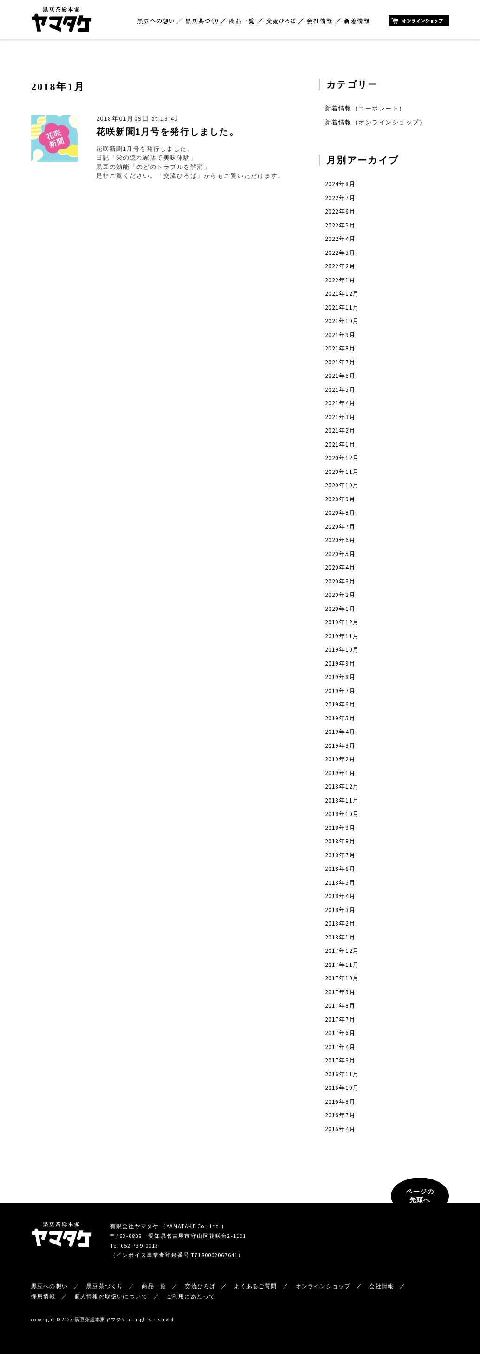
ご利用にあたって (190, 1296)
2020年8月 (340, 513)
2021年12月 (342, 294)
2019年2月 (340, 759)
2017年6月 (340, 1033)
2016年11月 (342, 1074)
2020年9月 (340, 499)
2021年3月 (340, 417)
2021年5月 (340, 390)
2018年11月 (342, 800)
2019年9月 (340, 663)
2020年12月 (342, 458)
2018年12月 (342, 786)
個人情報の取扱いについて (111, 1296)
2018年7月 (340, 855)
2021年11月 (342, 307)
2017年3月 (340, 1060)
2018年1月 (340, 937)
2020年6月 (340, 540)
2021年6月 (340, 376)
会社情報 (319, 21)
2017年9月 (340, 992)
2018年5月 (340, 883)
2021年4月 (340, 403)
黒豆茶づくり (201, 21)
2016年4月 (340, 1129)
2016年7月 (340, 1115)
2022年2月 (340, 266)
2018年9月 (340, 828)
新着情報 (357, 21)
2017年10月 (342, 978)
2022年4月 (340, 239)
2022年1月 (340, 280)
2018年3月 (340, 910)
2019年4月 (340, 732)
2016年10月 (342, 1088)
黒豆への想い (155, 21)
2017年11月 (342, 965)
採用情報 (43, 1296)
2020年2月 (340, 595)
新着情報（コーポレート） (365, 108)
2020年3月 (340, 581)
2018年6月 (340, 869)
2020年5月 (340, 554)
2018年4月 (340, 896)
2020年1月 (340, 609)
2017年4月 (340, 1047)
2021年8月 (340, 348)
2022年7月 (340, 198)
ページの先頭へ (420, 1195)
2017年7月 (340, 1020)
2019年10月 (342, 650)
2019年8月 (340, 677)
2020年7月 (340, 527)
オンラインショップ (419, 20)
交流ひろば (281, 21)
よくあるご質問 (255, 1286)
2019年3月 (340, 746)
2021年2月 (340, 430)
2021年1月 (340, 444)
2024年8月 (340, 184)
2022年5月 (340, 225)
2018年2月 (340, 923)
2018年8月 (340, 841)
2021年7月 (340, 362)
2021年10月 (342, 321)
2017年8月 (340, 1006)
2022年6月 (340, 211)
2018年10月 (342, 814)
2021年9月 (340, 335)
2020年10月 (342, 485)
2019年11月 (342, 636)
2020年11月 (342, 472)
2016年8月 (340, 1102)
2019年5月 (340, 718)
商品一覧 (241, 21)
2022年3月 (340, 253)
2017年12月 (342, 951)
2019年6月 (340, 704)
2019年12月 (342, 622)
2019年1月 (340, 773)
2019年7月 (340, 691)
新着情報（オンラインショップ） (375, 122)
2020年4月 (340, 567)
